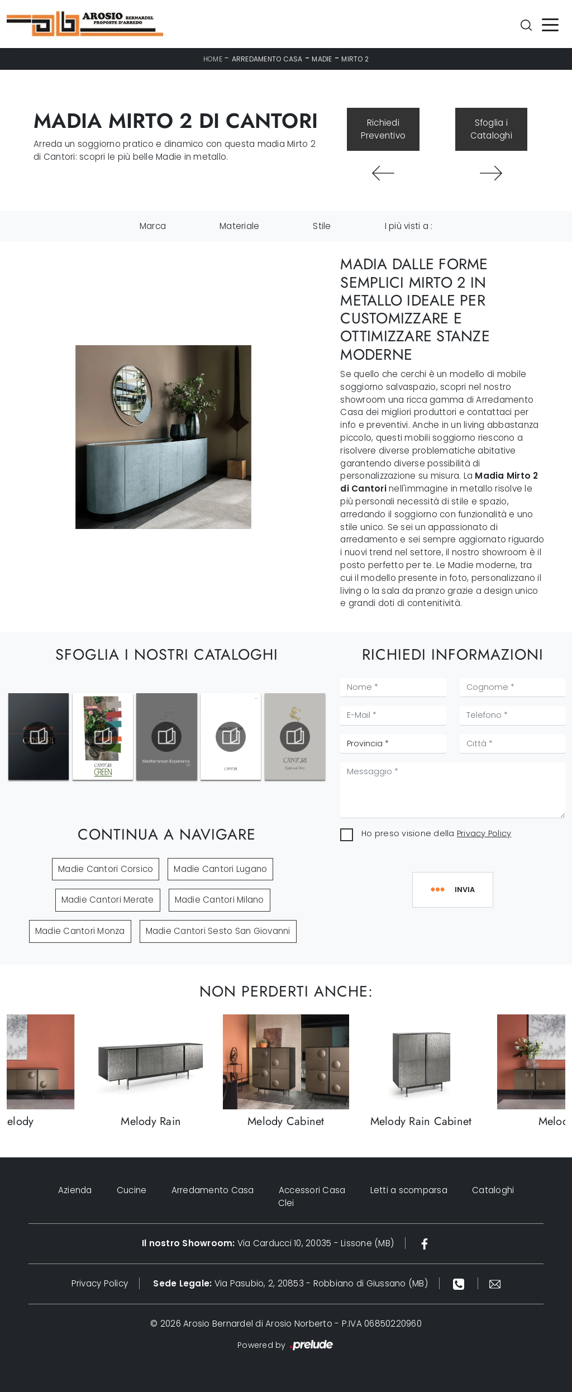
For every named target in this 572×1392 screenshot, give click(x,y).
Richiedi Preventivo (383, 129)
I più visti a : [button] (409, 226)
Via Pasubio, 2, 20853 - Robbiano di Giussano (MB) (290, 1283)
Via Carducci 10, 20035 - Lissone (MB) (268, 1243)
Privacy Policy (484, 833)
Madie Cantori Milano (219, 899)
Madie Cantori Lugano (220, 869)
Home (212, 59)
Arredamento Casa (267, 59)
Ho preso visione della (436, 833)
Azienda (75, 1190)
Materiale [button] (239, 226)
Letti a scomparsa (408, 1190)
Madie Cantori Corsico (105, 869)
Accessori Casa (312, 1190)
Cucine (132, 1190)
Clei (286, 1203)
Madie (322, 59)
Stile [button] (322, 226)
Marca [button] (153, 226)
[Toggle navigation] (550, 24)
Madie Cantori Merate (107, 899)
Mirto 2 (355, 59)
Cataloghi (493, 1190)
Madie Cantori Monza (80, 931)
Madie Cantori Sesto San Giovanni (218, 931)
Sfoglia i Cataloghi (491, 129)
